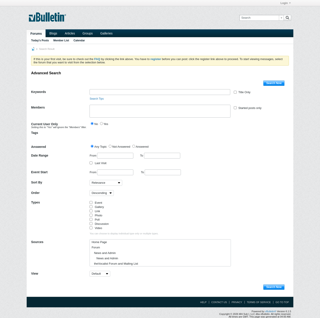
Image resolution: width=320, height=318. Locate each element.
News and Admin (104, 253)
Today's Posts (40, 40)
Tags (34, 133)
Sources (37, 242)
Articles (70, 33)
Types (35, 202)
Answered (38, 147)
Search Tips (97, 98)
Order (35, 193)
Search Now (274, 83)
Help (203, 302)
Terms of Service (259, 302)
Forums (36, 33)
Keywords (38, 92)
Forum (96, 247)
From (111, 156)
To (160, 155)
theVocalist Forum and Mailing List (115, 263)
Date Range (39, 155)
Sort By (36, 182)
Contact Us (219, 302)
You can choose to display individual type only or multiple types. (124, 233)
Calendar (79, 40)
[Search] (261, 18)
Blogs (53, 33)
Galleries (106, 33)
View (34, 273)
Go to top (282, 302)
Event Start (39, 172)
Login (285, 3)
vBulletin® (270, 311)
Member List (61, 40)
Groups (87, 33)
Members (38, 107)
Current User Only (58, 125)
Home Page (99, 242)
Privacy (237, 302)
